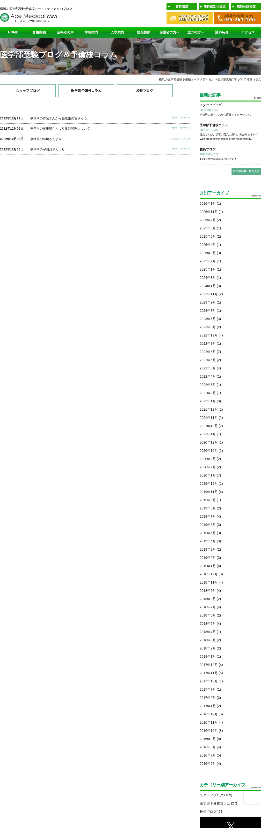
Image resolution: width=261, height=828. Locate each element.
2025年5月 (208, 236)
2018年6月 (208, 615)
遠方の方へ (195, 32)
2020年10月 (209, 451)
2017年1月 (208, 706)
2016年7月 (208, 755)
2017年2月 (208, 698)
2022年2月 (208, 393)
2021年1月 (208, 434)
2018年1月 (208, 656)
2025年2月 (208, 261)
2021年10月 (209, 426)
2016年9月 (208, 739)
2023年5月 (208, 319)
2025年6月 (208, 228)
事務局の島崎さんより (46, 139)
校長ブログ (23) (212, 811)
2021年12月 (209, 409)
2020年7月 (208, 467)
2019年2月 (208, 558)
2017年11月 (209, 673)
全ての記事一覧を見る (246, 171)
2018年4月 (208, 632)
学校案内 (91, 32)
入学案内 (117, 32)
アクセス (248, 32)
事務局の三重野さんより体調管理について (60, 128)
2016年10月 (209, 731)
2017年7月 (208, 689)
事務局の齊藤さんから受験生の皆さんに (58, 118)
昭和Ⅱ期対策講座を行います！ (218, 158)
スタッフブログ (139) (216, 795)
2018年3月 (208, 640)
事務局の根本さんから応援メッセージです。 (226, 114)
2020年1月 (208, 475)
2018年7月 (208, 607)
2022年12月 (209, 335)
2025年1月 (208, 269)
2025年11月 (209, 212)
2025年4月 (208, 245)
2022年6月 (208, 360)
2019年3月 (208, 549)
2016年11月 (209, 722)
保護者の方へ (170, 32)
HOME (13, 32)
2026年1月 (208, 203)
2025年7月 (208, 220)
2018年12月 (209, 574)
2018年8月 (208, 599)
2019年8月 (208, 508)
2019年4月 (208, 541)
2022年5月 (208, 368)
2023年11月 (209, 294)
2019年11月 (209, 492)
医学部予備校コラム (86, 91)
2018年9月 (208, 591)
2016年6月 (208, 764)
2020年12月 (209, 442)
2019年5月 (208, 533)
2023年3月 (208, 327)
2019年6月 (208, 525)
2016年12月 (209, 714)
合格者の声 (65, 32)
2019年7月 (208, 516)
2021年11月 (209, 418)
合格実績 (39, 32)
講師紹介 (222, 32)
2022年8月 (208, 352)
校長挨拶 (143, 32)
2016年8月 (208, 747)
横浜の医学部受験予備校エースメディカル (186, 79)
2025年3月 (208, 253)
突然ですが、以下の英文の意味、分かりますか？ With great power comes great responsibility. (229, 136)
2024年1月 (208, 286)
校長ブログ (144, 91)
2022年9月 (208, 343)
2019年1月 (208, 566)
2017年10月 (209, 681)
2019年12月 (209, 483)
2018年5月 (208, 623)
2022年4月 (208, 376)
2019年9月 (208, 500)
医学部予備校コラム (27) (218, 803)
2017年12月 (209, 665)
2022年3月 (208, 385)
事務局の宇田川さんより (47, 149)
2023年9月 (208, 302)
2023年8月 (208, 310)
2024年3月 (208, 278)
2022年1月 (208, 401)
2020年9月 (208, 459)
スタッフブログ (28, 91)
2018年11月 (209, 582)
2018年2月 (208, 648)
